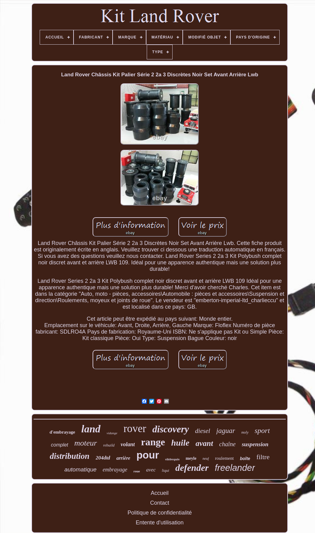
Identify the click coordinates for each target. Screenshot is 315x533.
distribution (70, 456)
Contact (159, 503)
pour (147, 455)
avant (204, 443)
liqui (165, 470)
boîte (245, 458)
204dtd (103, 458)
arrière (123, 458)
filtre (262, 457)
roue (137, 471)
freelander (235, 468)
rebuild (108, 445)
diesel (202, 431)
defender (192, 468)
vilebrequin (172, 459)
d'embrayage (62, 432)
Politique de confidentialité (159, 513)
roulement (224, 458)
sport (262, 431)
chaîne (227, 444)
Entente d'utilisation (160, 522)
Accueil (160, 493)
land (90, 429)
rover (134, 429)
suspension (255, 444)
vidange (112, 433)
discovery (170, 429)
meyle (190, 458)
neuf (205, 458)
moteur (85, 443)
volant (128, 444)
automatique (80, 469)
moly (244, 432)
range (153, 441)
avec (151, 470)
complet (59, 444)
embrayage (115, 470)
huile (180, 442)
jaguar (225, 431)
